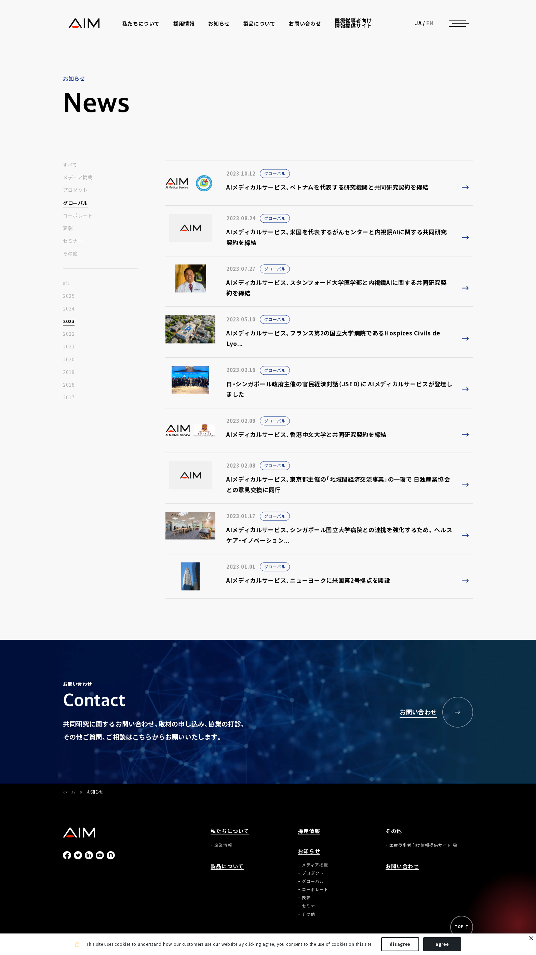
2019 (69, 372)
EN (435, 24)
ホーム (69, 792)
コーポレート (78, 215)
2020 (69, 359)
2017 (69, 397)
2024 (69, 308)
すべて (70, 165)
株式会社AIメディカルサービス (79, 24)
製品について (260, 24)
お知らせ (309, 851)
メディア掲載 (77, 177)
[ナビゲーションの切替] (463, 24)
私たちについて (230, 831)
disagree (400, 944)
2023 (69, 321)
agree (442, 944)
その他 (70, 253)
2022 (69, 334)
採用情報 (184, 24)
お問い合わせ (306, 24)
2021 (69, 346)
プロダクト (75, 190)
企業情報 (223, 845)
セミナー (73, 241)
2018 (69, 385)
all (66, 283)
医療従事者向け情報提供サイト (354, 24)
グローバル (75, 202)
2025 (69, 295)
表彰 (68, 228)
